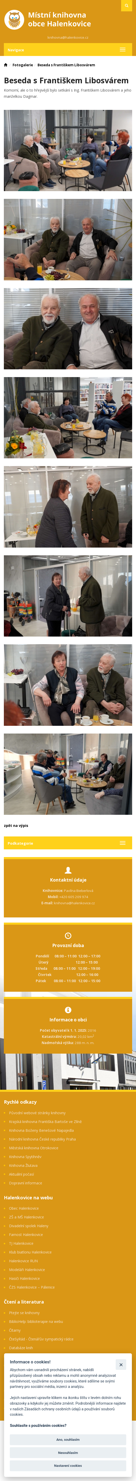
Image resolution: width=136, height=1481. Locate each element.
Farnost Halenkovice (26, 1234)
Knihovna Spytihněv (25, 1156)
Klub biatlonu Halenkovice (30, 1252)
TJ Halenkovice (21, 1243)
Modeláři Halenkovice (27, 1269)
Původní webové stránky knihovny (37, 1112)
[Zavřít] (121, 1364)
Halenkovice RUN (23, 1260)
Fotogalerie (23, 65)
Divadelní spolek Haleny (28, 1225)
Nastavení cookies (68, 1466)
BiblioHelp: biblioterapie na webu (36, 1321)
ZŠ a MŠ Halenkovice (26, 1217)
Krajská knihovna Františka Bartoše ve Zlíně (45, 1121)
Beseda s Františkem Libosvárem (66, 65)
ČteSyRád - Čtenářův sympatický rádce (41, 1339)
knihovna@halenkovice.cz (68, 37)
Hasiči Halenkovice (24, 1278)
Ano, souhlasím (68, 1440)
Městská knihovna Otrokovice (33, 1147)
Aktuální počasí (21, 1174)
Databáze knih (21, 1347)
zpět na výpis (16, 825)
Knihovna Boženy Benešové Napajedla (41, 1130)
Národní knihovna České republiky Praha (42, 1139)
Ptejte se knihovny (24, 1312)
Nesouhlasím (68, 1453)
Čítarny (15, 1330)
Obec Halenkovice (24, 1208)
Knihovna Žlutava (23, 1165)
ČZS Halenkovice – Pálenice (32, 1287)
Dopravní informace (25, 1183)
